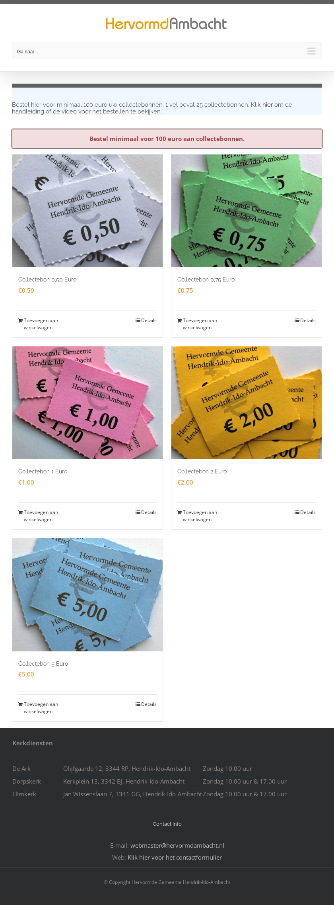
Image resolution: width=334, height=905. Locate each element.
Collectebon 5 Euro (43, 664)
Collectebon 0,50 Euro (47, 279)
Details (149, 320)
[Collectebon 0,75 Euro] (246, 211)
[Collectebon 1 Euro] (87, 402)
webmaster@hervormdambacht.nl (177, 845)
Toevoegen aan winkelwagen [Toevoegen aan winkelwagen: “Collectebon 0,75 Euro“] (200, 324)
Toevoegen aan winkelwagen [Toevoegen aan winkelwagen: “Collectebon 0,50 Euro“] (41, 324)
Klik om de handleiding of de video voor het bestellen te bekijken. (152, 108)
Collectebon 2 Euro (202, 471)
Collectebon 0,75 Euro (206, 279)
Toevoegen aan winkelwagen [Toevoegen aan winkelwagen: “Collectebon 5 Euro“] (41, 708)
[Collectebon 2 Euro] (246, 402)
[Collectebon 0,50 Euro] (87, 211)
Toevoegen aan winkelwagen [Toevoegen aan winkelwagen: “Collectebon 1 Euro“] (41, 516)
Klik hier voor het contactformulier (175, 857)
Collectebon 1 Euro (42, 471)
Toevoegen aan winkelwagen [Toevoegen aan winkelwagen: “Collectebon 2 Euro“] (200, 516)
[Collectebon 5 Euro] (87, 594)
